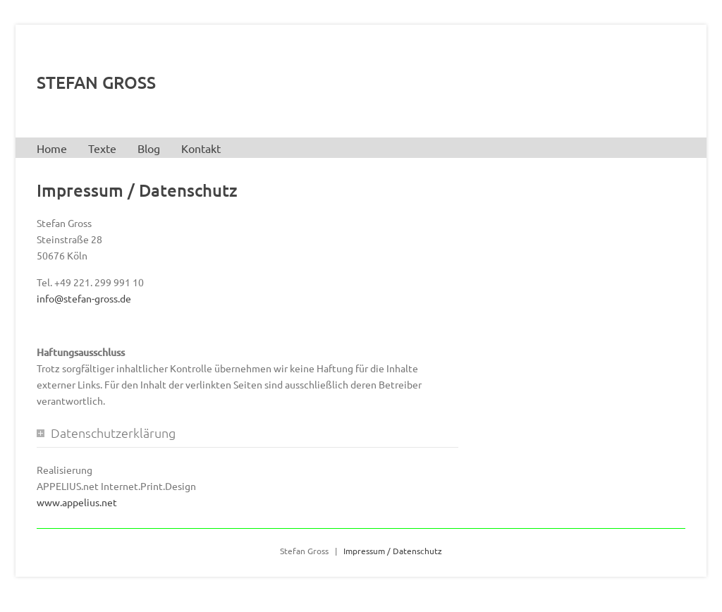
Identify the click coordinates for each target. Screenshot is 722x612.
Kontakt (201, 148)
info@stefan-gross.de (84, 298)
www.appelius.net (77, 502)
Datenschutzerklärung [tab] (113, 432)
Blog (148, 148)
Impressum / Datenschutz (392, 550)
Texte (102, 148)
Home (52, 148)
